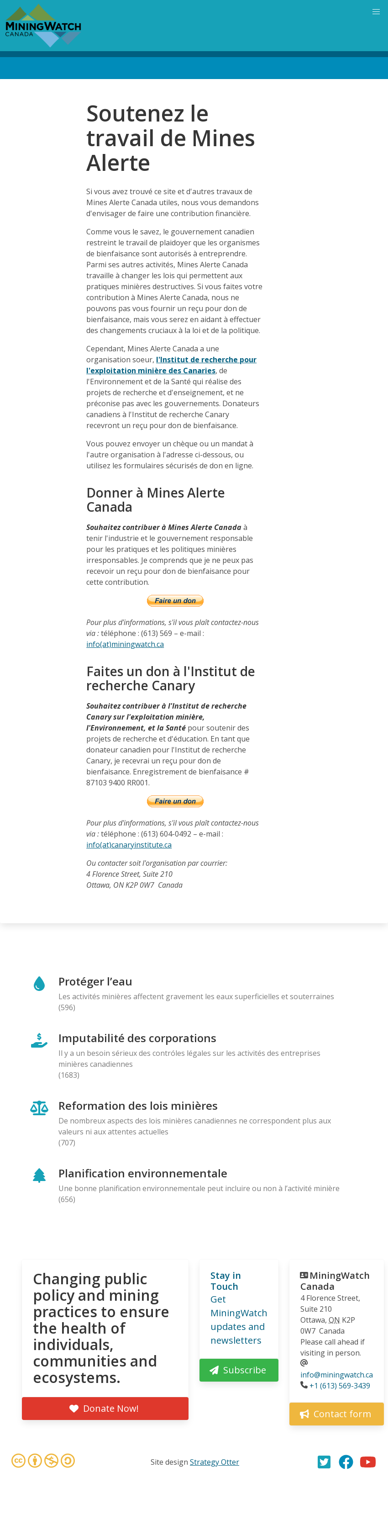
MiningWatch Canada (335, 1281)
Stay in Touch (225, 1281)
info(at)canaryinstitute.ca (129, 845)
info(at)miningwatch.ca (125, 644)
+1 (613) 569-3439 (339, 1386)
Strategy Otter (214, 1462)
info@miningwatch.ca (336, 1375)
